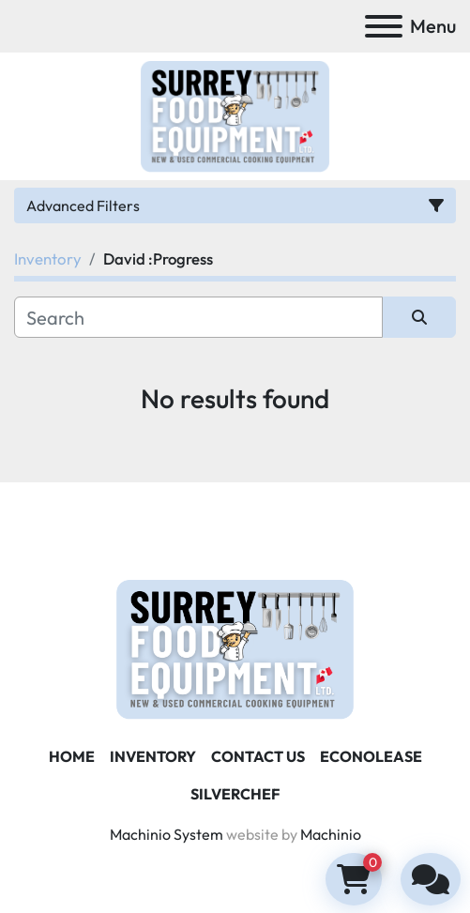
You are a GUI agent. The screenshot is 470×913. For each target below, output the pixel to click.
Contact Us (258, 756)
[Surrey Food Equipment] (234, 647)
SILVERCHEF (235, 793)
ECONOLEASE (371, 756)
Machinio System (166, 834)
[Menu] (383, 26)
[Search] (198, 317)
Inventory (153, 756)
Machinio (330, 834)
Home (72, 756)
